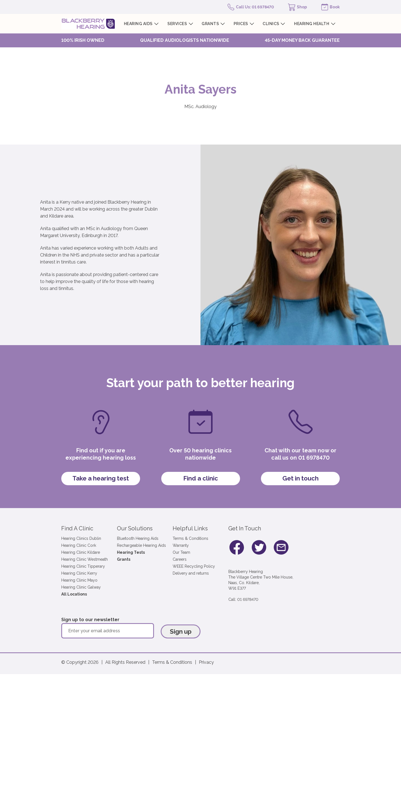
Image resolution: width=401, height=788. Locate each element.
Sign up (181, 631)
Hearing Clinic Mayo (79, 580)
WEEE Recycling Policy (194, 566)
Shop (302, 7)
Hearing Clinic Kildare (80, 552)
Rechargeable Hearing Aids (141, 545)
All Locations (74, 594)
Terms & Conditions (190, 538)
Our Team (181, 552)
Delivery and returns (191, 573)
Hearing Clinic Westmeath (84, 559)
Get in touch (300, 478)
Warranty (181, 545)
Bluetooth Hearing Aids (137, 538)
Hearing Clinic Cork (78, 545)
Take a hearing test (100, 478)
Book (335, 7)
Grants (123, 559)
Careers (180, 559)
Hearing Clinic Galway (81, 587)
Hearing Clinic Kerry (79, 573)
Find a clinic (200, 478)
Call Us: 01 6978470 (255, 7)
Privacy (206, 662)
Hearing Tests (131, 552)
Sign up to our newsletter (90, 619)
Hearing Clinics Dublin (81, 538)
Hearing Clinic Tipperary (83, 566)
